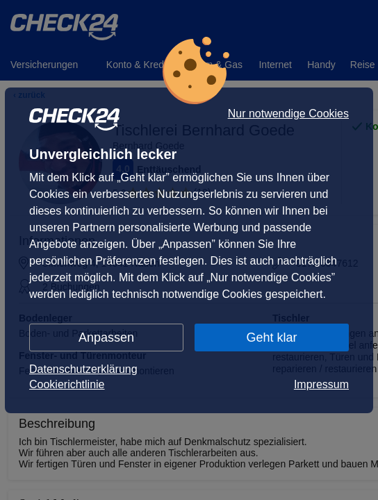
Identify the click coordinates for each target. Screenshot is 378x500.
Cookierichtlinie (67, 384)
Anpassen (106, 337)
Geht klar (271, 337)
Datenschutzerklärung (83, 369)
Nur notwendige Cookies (288, 113)
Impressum (321, 384)
